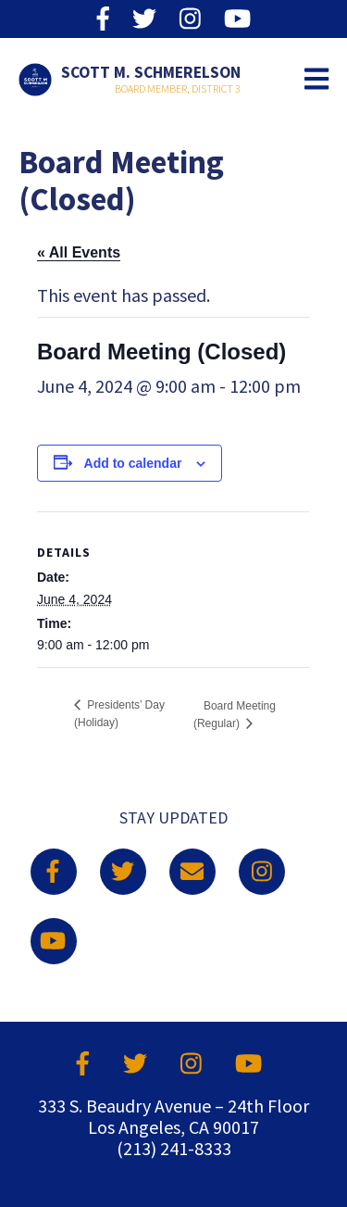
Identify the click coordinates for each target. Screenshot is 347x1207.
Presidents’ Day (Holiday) (119, 713)
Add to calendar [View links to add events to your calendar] (133, 463)
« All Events (78, 252)
